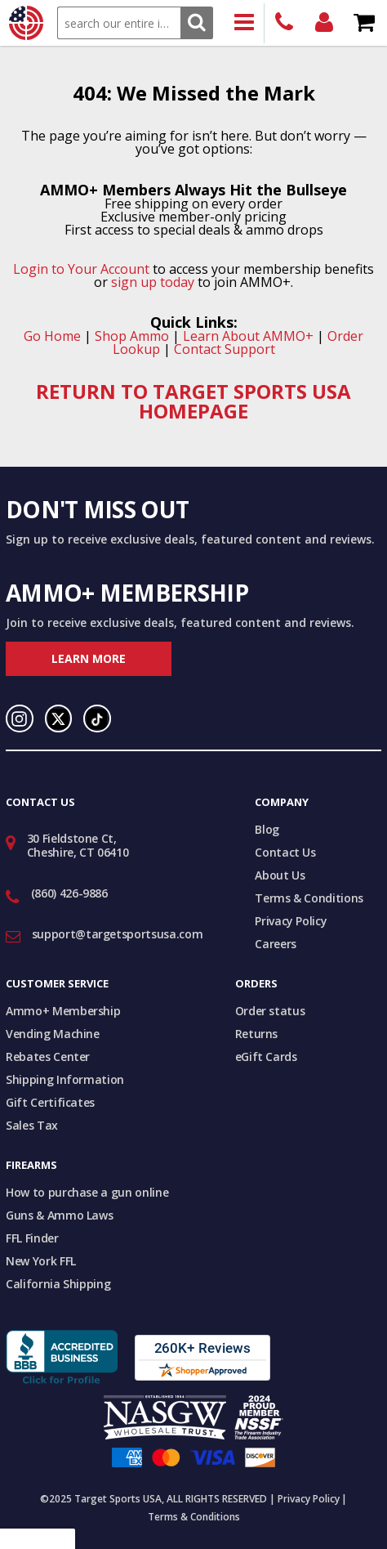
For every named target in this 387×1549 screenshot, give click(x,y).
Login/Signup (325, 23)
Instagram (19, 718)
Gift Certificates (50, 1102)
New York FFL (41, 1261)
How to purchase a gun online (87, 1192)
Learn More (88, 658)
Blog (267, 829)
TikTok (97, 718)
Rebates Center (48, 1056)
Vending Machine (53, 1033)
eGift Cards (266, 1056)
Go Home (52, 336)
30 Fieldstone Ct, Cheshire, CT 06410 (78, 845)
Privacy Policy (291, 921)
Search (196, 22)
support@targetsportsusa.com (117, 934)
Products (245, 23)
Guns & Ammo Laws (59, 1215)
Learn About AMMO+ (248, 336)
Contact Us (285, 852)
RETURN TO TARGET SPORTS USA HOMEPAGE (193, 401)
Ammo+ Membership (63, 1010)
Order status (270, 1010)
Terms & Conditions (309, 898)
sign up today (152, 282)
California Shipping (58, 1284)
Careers (275, 943)
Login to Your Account (81, 269)
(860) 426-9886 (285, 23)
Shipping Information (65, 1079)
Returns (256, 1033)
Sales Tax (32, 1125)
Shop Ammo (132, 336)
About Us (280, 875)
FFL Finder (32, 1238)
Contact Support (224, 349)
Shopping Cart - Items (365, 23)
